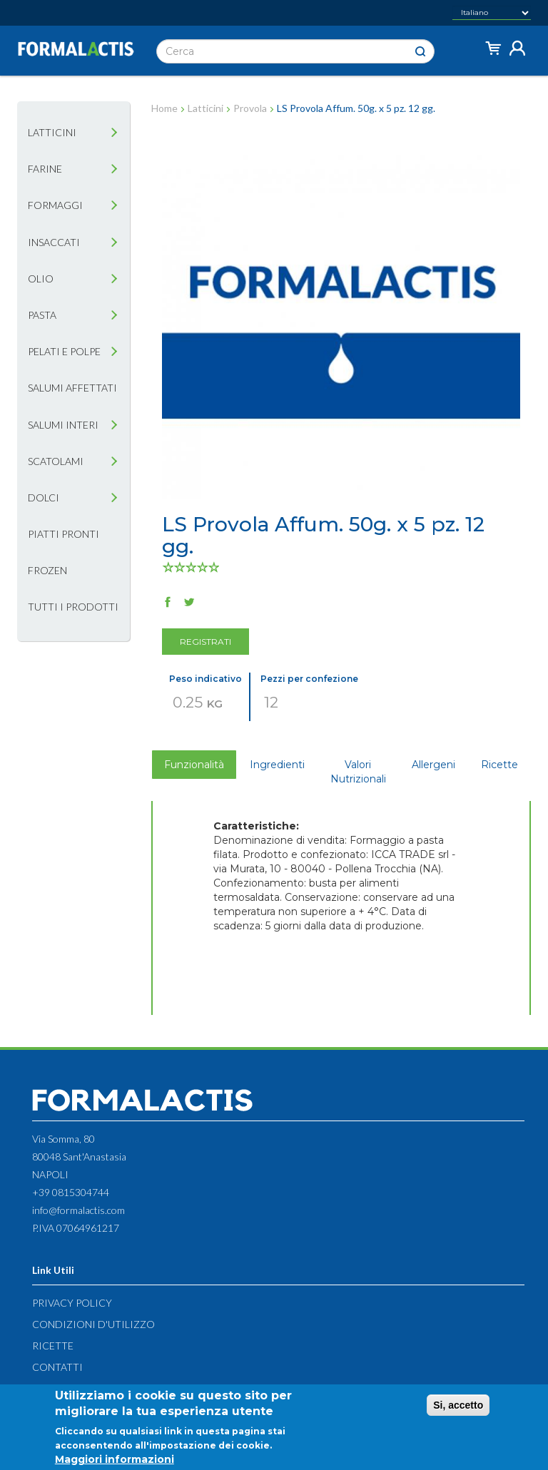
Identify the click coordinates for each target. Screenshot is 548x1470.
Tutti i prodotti (73, 607)
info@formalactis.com (78, 1210)
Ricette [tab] (499, 764)
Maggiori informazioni (114, 1462)
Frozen (47, 570)
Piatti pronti (63, 534)
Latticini (52, 132)
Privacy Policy (72, 1303)
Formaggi (55, 205)
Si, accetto (458, 1408)
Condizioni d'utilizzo (93, 1324)
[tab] (114, 133)
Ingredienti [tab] (277, 764)
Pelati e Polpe (64, 351)
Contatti (57, 1367)
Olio (41, 278)
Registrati (205, 641)
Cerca (420, 51)
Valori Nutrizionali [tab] (358, 771)
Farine (45, 169)
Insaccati (54, 242)
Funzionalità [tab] (194, 764)
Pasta (42, 315)
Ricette (52, 1345)
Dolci (43, 497)
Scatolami (55, 461)
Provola (250, 108)
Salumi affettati (72, 388)
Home (164, 108)
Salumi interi (63, 425)
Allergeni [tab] (433, 764)
